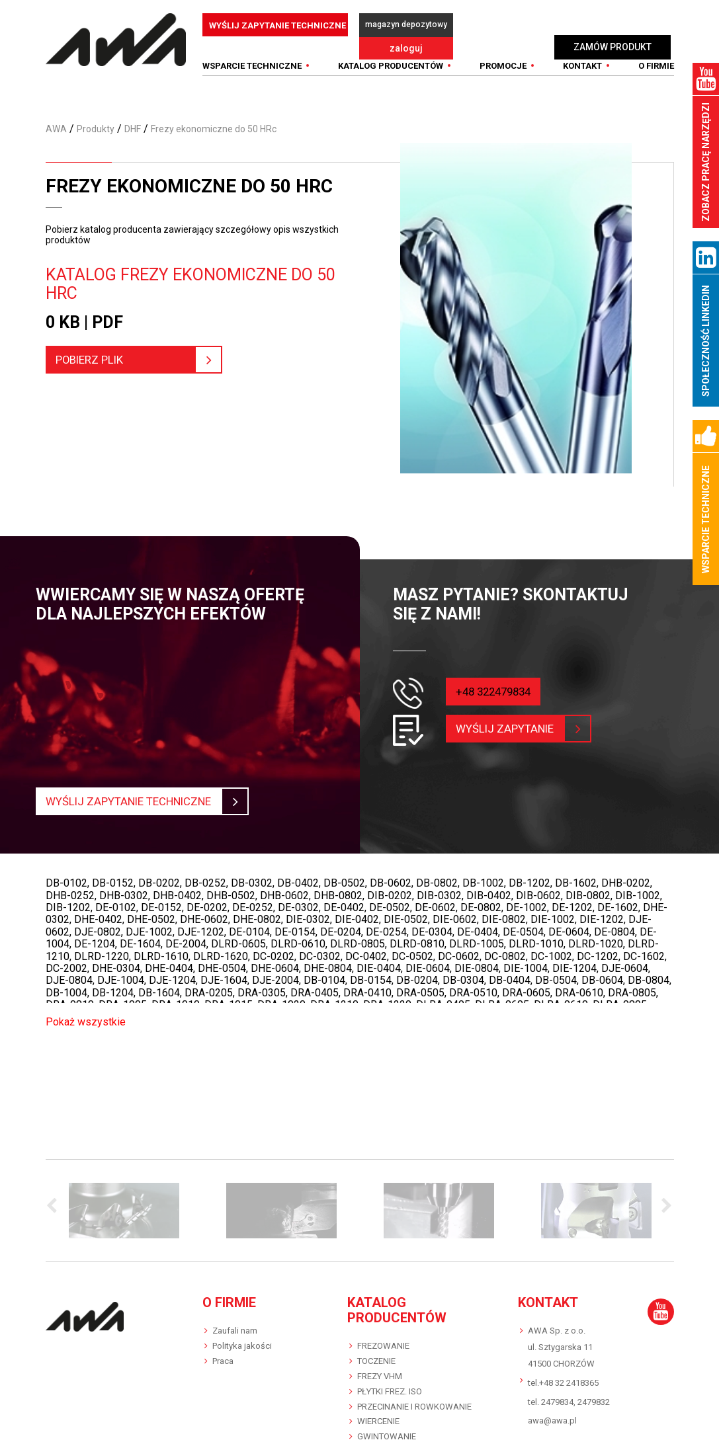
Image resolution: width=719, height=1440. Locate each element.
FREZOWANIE (383, 1336)
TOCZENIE (376, 1351)
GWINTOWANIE (386, 1427)
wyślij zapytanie (513, 719)
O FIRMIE (656, 56)
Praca (222, 1351)
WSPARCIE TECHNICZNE (252, 56)
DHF (132, 119)
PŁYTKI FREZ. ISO (389, 1381)
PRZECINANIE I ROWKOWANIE (414, 1397)
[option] (124, 1200)
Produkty (95, 119)
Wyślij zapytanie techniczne (141, 792)
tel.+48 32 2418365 (563, 1373)
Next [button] (664, 1197)
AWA (56, 119)
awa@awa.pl (552, 1411)
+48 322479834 (497, 681)
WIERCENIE (378, 1412)
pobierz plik (133, 350)
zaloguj (502, 25)
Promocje (503, 56)
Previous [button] (55, 1197)
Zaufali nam (234, 1321)
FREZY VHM (379, 1366)
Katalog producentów (390, 56)
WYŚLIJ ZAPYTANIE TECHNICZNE (277, 25)
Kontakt (582, 56)
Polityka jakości (242, 1336)
